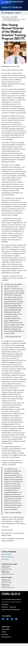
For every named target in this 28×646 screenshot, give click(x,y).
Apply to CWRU (5, 629)
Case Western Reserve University (13, 599)
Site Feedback (5, 559)
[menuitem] (6, 629)
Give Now (4, 631)
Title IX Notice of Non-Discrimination (11, 609)
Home (3, 16)
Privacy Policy (13, 607)
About (7, 16)
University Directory (6, 637)
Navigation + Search (11, 12)
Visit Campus (5, 634)
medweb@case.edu (9, 557)
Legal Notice (5, 607)
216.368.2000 (8, 554)
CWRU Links (6, 627)
